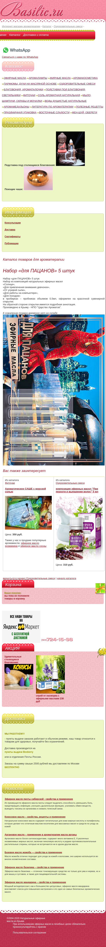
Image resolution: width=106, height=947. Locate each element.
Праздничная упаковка (20, 112)
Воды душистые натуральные (66, 101)
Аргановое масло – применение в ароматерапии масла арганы (41, 834)
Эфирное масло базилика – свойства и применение (34, 867)
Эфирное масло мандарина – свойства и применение (35, 882)
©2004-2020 (13, 918)
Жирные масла (60, 78)
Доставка (10, 229)
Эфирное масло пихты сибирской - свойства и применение (39, 799)
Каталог (14, 34)
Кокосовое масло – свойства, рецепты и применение (35, 817)
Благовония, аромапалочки (23, 89)
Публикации (11, 243)
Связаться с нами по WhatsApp (20, 55)
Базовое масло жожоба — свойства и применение (33, 852)
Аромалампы (38, 78)
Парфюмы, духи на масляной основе (30, 83)
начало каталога (66, 578)
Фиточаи (29, 95)
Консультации (13, 222)
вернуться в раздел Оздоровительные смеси (29, 578)
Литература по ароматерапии (52, 106)
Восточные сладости (54, 112)
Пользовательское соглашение (29, 932)
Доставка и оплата (36, 34)
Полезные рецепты (89, 106)
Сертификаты (12, 236)
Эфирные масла (15, 78)
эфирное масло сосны (33, 546)
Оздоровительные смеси (77, 83)
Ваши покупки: (12, 593)
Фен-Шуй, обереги (84, 112)
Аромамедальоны (16, 106)
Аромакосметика (85, 78)
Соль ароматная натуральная (59, 95)
